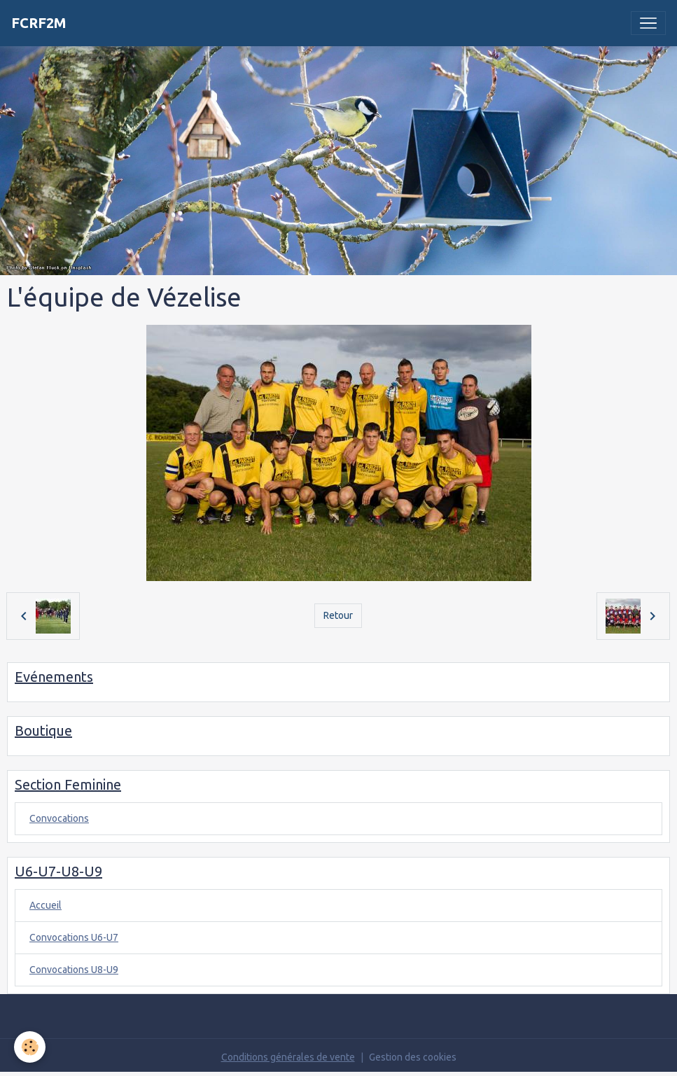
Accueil (45, 905)
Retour (338, 615)
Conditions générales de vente (288, 1057)
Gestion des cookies (412, 1057)
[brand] (39, 23)
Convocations (59, 818)
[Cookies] (30, 1047)
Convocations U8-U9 (73, 969)
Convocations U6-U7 (73, 937)
